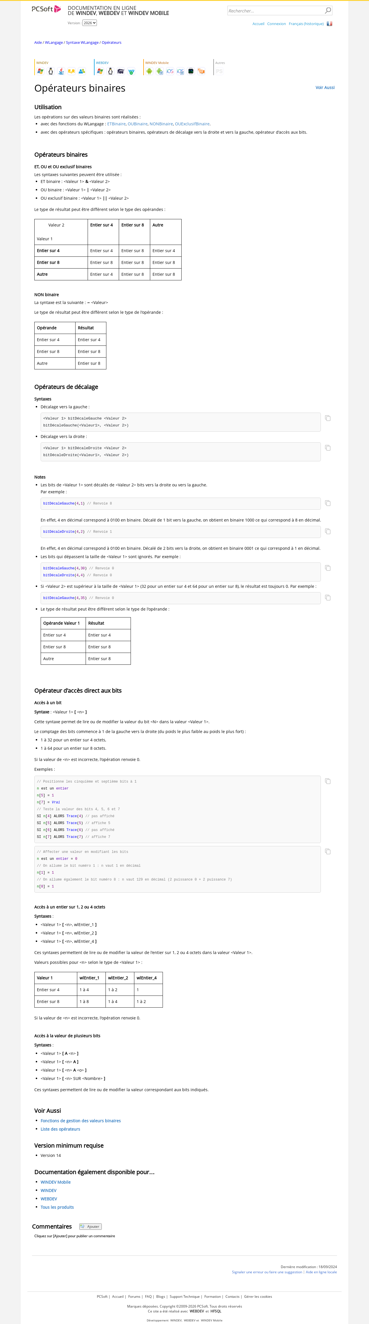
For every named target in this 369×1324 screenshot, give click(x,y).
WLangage (54, 42)
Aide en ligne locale (321, 1277)
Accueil (258, 23)
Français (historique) (306, 23)
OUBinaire (138, 123)
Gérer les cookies (258, 1296)
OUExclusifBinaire (192, 123)
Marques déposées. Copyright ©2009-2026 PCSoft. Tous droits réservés (184, 1306)
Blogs (160, 1296)
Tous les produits (57, 1213)
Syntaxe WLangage (82, 42)
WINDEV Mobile (56, 1188)
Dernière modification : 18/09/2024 (309, 1272)
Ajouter (89, 1232)
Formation (212, 1296)
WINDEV (48, 1196)
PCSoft (102, 1296)
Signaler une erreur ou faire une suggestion (267, 1277)
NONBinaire (161, 123)
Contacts (232, 1296)
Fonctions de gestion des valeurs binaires (81, 1126)
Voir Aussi (325, 87)
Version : (75, 22)
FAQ (148, 1296)
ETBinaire (116, 123)
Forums (134, 1296)
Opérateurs (111, 42)
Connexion (276, 23)
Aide (38, 42)
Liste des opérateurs (60, 1135)
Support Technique (185, 1296)
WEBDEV (49, 1204)
